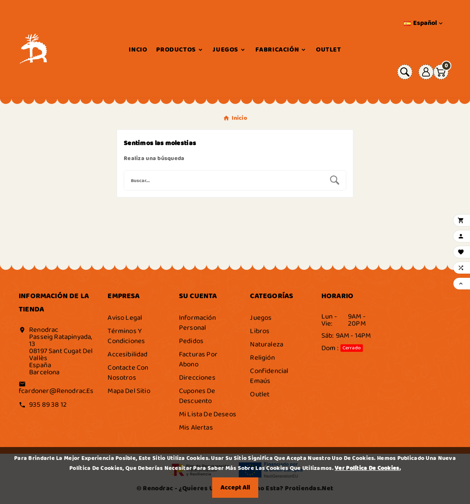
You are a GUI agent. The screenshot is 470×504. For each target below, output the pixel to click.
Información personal (197, 322)
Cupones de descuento (197, 396)
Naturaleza (266, 344)
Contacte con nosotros (128, 372)
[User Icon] (426, 71)
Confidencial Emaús (269, 376)
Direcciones (197, 377)
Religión (262, 357)
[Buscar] (223, 180)
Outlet (259, 394)
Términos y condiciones (126, 336)
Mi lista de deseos (207, 414)
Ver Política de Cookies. (368, 468)
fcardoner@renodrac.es (56, 391)
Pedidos (191, 341)
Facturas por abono (198, 359)
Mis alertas (196, 427)
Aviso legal (125, 317)
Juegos (261, 317)
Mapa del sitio (129, 391)
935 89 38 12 (48, 404)
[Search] (334, 180)
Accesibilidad (127, 354)
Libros (259, 331)
